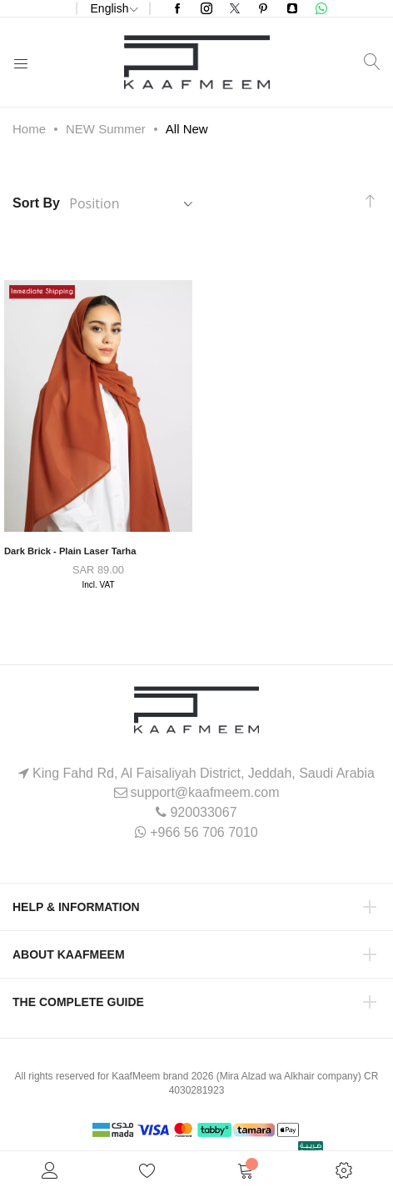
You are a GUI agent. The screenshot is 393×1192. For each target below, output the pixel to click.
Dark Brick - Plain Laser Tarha (70, 551)
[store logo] (197, 62)
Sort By (36, 203)
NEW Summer (106, 129)
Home (29, 129)
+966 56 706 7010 (203, 832)
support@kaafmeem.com (205, 792)
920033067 (203, 812)
